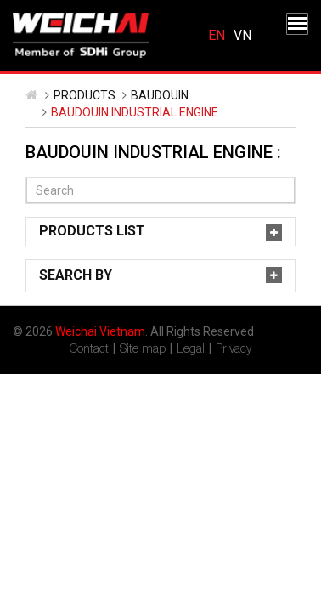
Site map (143, 348)
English (216, 35)
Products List (92, 231)
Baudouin (160, 95)
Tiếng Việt (242, 35)
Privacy (233, 348)
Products (84, 95)
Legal (191, 348)
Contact (89, 348)
